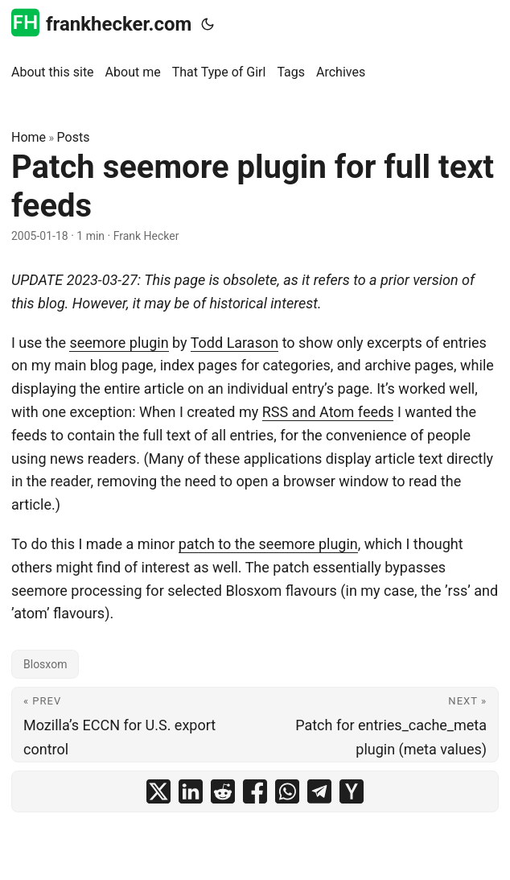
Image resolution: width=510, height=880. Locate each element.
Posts (73, 137)
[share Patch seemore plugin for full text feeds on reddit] (223, 791)
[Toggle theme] (207, 24)
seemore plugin (118, 342)
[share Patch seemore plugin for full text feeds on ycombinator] (351, 791)
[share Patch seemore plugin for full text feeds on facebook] (255, 791)
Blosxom (45, 664)
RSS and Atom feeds (328, 411)
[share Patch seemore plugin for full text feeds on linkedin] (191, 791)
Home (28, 137)
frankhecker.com (101, 23)
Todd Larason (234, 342)
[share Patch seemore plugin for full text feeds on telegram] (319, 791)
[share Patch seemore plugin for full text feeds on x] (158, 791)
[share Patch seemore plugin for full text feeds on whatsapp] (287, 791)
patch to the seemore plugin (268, 543)
